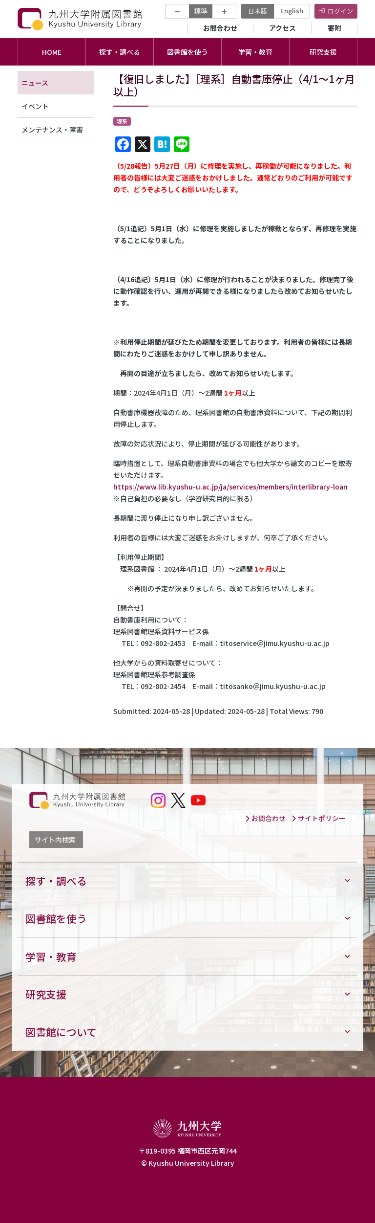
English (291, 10)
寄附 (334, 28)
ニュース (34, 83)
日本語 (257, 11)
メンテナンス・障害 (52, 129)
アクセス (282, 28)
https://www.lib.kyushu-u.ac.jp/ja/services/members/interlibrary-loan (230, 486)
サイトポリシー (318, 818)
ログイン (340, 11)
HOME (52, 52)
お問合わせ (220, 28)
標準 (201, 11)
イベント (35, 106)
